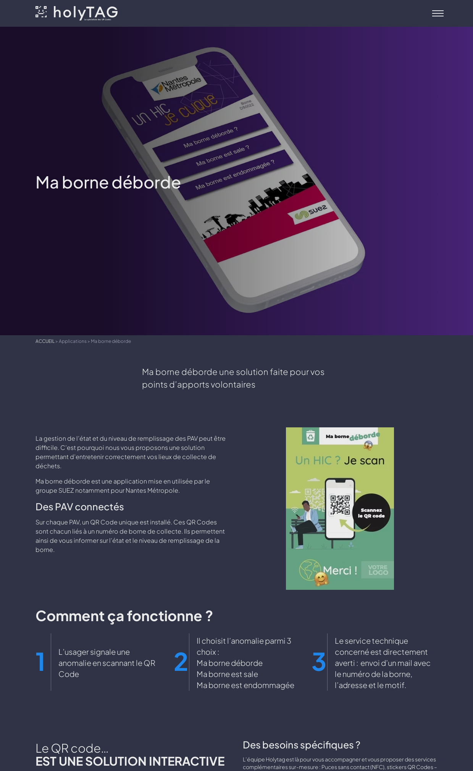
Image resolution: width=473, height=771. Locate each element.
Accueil (45, 341)
